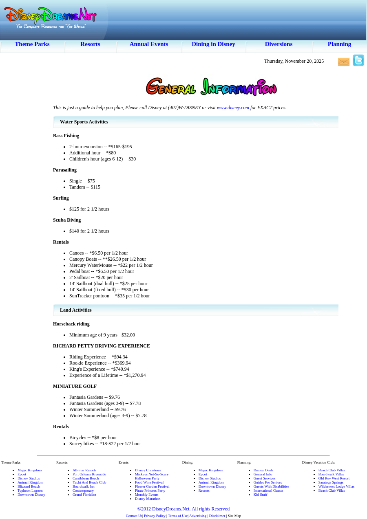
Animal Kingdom (30, 482)
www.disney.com (233, 107)
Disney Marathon (148, 499)
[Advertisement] (26, 191)
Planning (340, 44)
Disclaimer (217, 516)
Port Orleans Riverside (89, 474)
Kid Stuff (261, 495)
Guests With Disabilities (271, 486)
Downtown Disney (31, 495)
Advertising (198, 516)
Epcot (22, 474)
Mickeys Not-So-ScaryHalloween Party (152, 476)
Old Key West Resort (333, 478)
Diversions (279, 44)
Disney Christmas (148, 470)
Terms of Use (178, 516)
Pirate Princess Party (150, 490)
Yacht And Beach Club (89, 482)
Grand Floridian (84, 495)
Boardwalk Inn (84, 486)
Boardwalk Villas (331, 474)
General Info (263, 474)
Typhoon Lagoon (30, 490)
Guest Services (265, 478)
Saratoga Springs (330, 482)
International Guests (268, 490)
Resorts (90, 44)
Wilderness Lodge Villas (336, 486)
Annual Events (149, 44)
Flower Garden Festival (152, 486)
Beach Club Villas (331, 470)
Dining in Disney (213, 44)
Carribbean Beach (86, 478)
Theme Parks (32, 44)
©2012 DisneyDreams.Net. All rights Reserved (183, 509)
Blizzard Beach (29, 486)
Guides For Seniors (268, 482)
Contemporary (83, 490)
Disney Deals (263, 470)
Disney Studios (29, 478)
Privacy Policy (155, 516)
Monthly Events (147, 495)
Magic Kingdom (30, 470)
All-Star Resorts (84, 470)
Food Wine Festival (149, 482)
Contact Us (134, 516)
